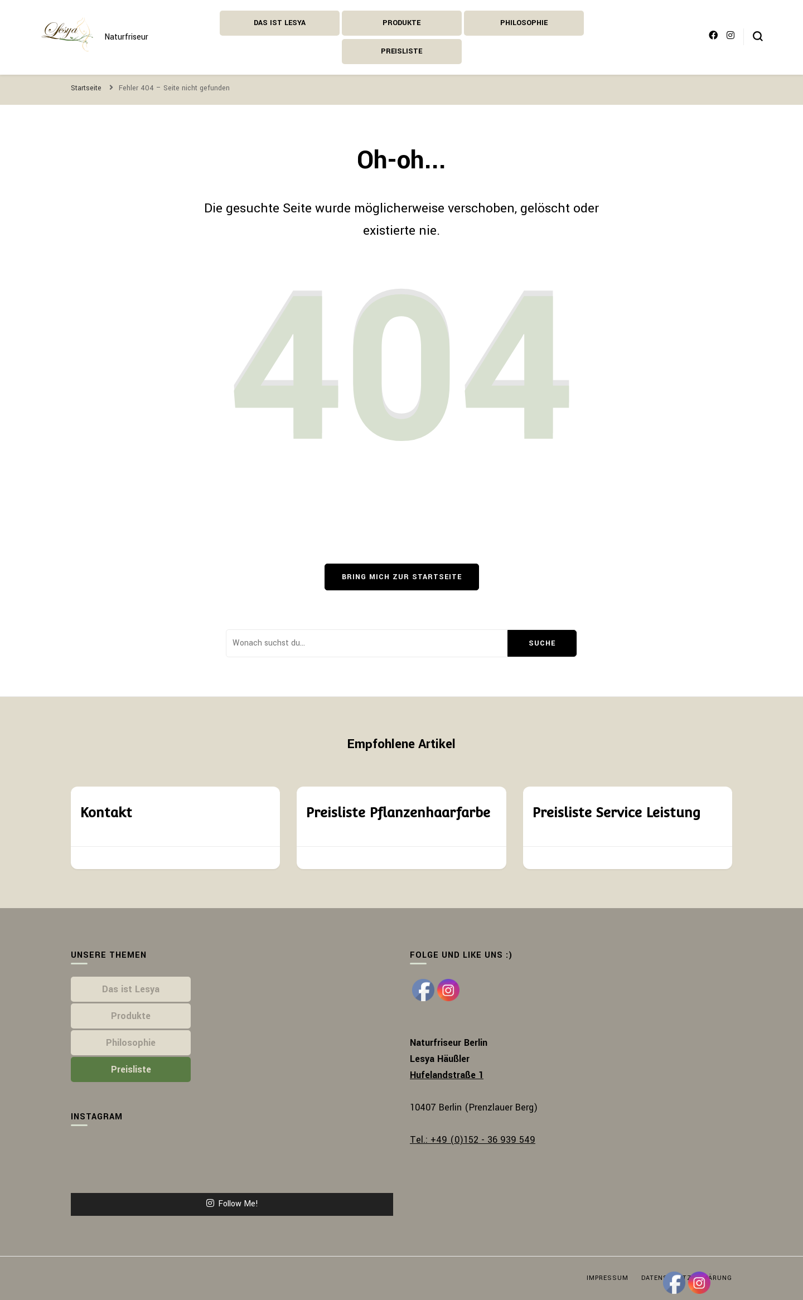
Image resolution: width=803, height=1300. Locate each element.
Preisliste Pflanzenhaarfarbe (398, 812)
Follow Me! (232, 1204)
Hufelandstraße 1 (446, 1075)
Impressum (607, 1278)
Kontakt (106, 812)
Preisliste (401, 51)
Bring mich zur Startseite (402, 577)
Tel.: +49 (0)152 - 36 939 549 (472, 1139)
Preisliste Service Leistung (616, 812)
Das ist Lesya (280, 23)
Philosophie (524, 23)
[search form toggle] (758, 36)
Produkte (401, 23)
